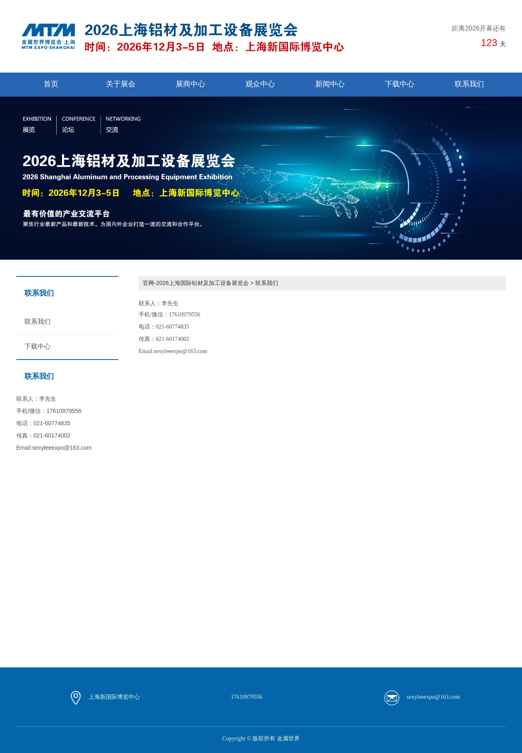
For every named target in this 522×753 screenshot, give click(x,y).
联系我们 (469, 84)
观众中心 (260, 84)
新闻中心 (330, 84)
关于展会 (120, 84)
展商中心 (190, 84)
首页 (51, 84)
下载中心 (399, 84)
